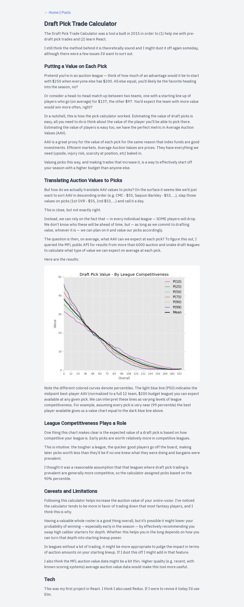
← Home (51, 12)
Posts (66, 12)
